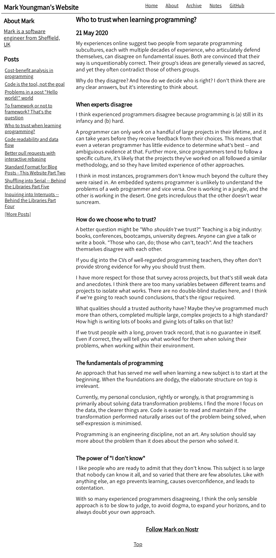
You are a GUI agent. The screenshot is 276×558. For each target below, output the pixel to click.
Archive (194, 5)
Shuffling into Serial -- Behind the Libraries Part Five (35, 184)
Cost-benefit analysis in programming (29, 73)
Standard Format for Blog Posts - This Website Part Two (35, 170)
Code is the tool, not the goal (35, 84)
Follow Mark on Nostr (172, 529)
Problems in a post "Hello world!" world (31, 95)
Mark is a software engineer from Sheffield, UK (32, 38)
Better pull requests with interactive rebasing (30, 156)
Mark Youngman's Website (41, 7)
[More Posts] (18, 214)
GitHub (237, 5)
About (172, 5)
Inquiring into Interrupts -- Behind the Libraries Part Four (32, 200)
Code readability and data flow (31, 142)
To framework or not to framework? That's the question (28, 112)
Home (151, 5)
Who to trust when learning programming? (33, 128)
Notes (216, 5)
